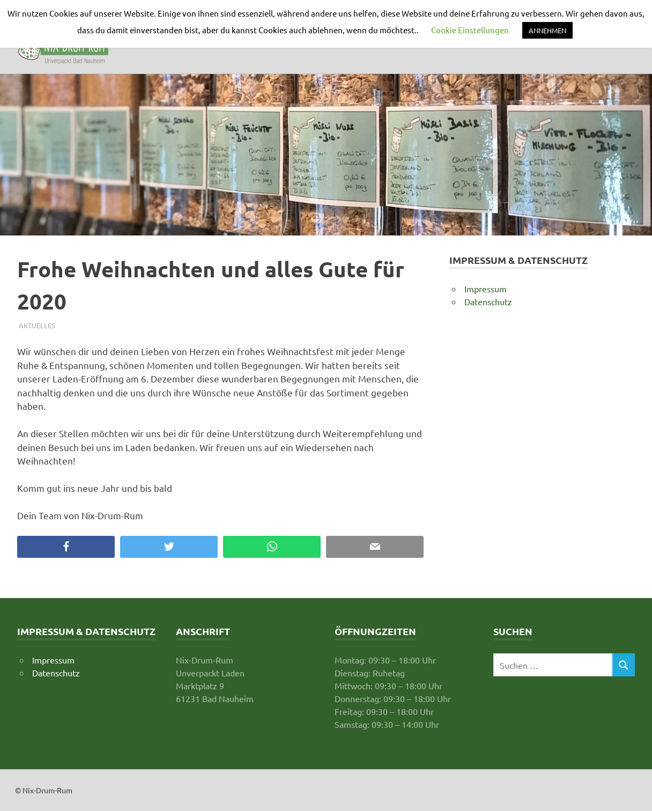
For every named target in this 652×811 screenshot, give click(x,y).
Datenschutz (488, 301)
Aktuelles (37, 325)
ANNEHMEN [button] (547, 30)
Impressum (485, 288)
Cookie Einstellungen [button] (470, 30)
